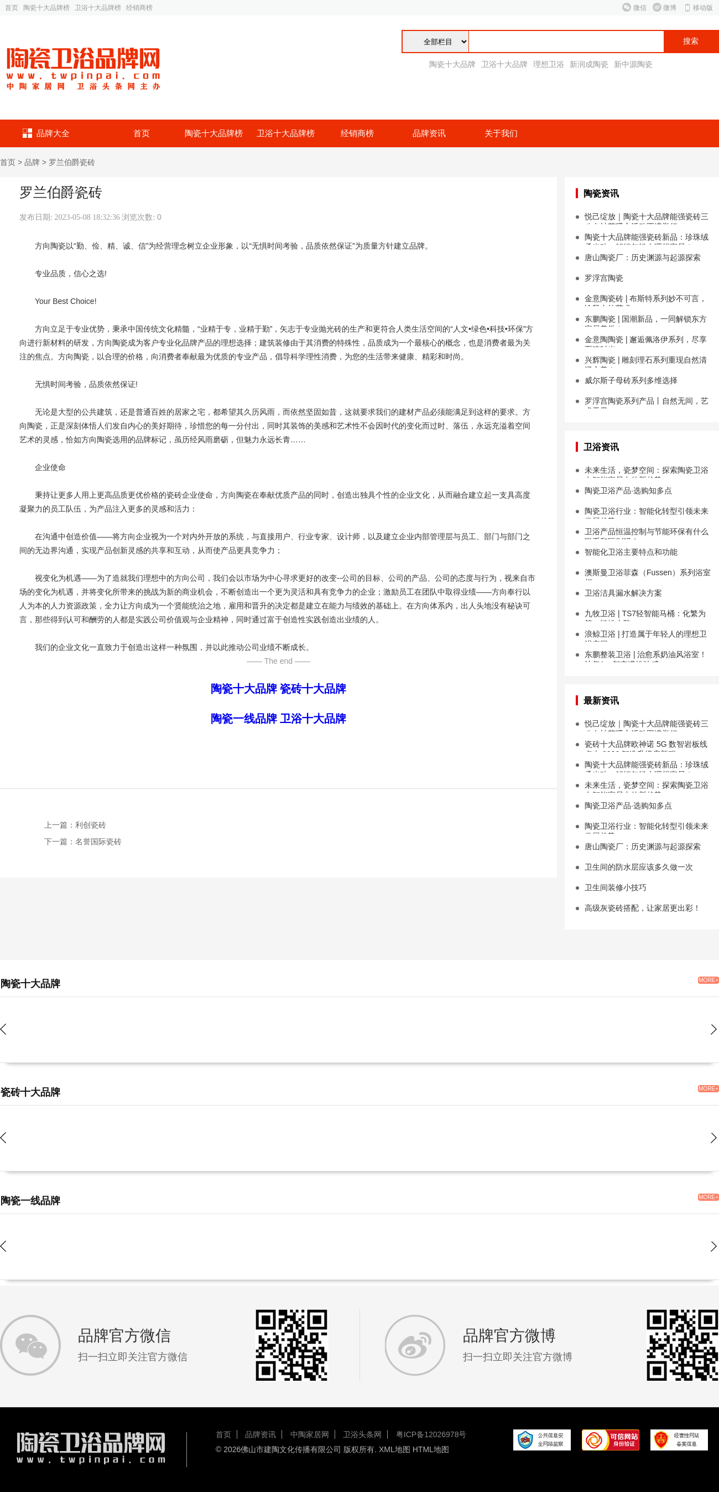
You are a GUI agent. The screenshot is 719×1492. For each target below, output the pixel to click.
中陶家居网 (309, 1434)
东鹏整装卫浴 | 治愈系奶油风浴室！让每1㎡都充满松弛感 (646, 656)
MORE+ (708, 980)
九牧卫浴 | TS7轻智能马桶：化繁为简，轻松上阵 (645, 615)
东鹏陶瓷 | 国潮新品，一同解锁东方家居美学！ (646, 320)
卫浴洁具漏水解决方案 (623, 592)
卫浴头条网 (362, 1434)
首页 (11, 8)
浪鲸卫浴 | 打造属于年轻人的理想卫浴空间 (646, 635)
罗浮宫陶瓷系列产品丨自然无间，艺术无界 (646, 402)
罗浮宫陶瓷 (604, 277)
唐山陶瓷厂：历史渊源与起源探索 (643, 257)
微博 (669, 8)
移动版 (703, 8)
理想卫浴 (548, 64)
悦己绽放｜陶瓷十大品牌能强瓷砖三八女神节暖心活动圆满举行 (646, 218)
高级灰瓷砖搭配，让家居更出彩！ (643, 908)
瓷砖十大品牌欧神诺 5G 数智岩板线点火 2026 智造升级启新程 (646, 746)
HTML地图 (431, 1449)
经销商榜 (139, 8)
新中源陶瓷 (633, 64)
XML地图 (394, 1449)
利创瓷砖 (90, 824)
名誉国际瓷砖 (98, 841)
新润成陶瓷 (589, 64)
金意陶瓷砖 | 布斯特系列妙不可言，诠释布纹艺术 (646, 300)
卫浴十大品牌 (504, 64)
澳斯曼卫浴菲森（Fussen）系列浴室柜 (648, 574)
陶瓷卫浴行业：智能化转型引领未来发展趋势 (646, 513)
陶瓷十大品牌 (452, 64)
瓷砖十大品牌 (313, 689)
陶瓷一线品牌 (244, 719)
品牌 (32, 162)
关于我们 (501, 133)
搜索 (691, 41)
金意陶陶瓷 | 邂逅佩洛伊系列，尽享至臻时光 (646, 341)
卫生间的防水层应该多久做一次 (639, 867)
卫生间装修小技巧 (616, 887)
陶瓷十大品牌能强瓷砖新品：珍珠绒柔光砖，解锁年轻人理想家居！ (646, 239)
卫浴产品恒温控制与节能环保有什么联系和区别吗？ (646, 533)
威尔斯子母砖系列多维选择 (631, 380)
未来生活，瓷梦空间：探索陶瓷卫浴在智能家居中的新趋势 (646, 472)
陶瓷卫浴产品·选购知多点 (628, 490)
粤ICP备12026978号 (431, 1434)
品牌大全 (53, 133)
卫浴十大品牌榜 (98, 8)
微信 (640, 8)
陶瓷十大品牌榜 (46, 8)
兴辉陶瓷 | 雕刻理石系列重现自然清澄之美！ (646, 361)
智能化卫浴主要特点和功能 (631, 552)
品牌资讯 (429, 133)
